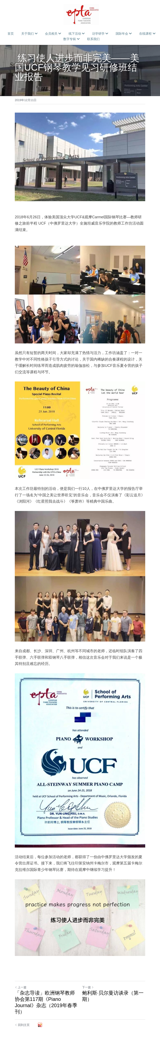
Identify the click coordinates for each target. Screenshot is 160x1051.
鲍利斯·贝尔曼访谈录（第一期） (113, 996)
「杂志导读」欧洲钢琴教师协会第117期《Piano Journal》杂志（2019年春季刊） (46, 1002)
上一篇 (20, 987)
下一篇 (88, 987)
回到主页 (22, 1025)
